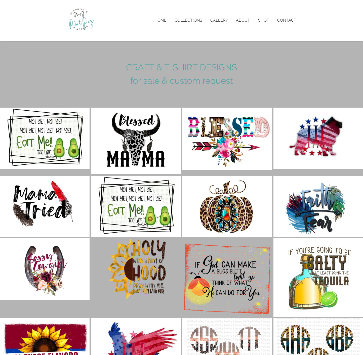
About (243, 20)
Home (160, 20)
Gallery (219, 20)
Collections (188, 20)
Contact (286, 20)
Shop (263, 20)
